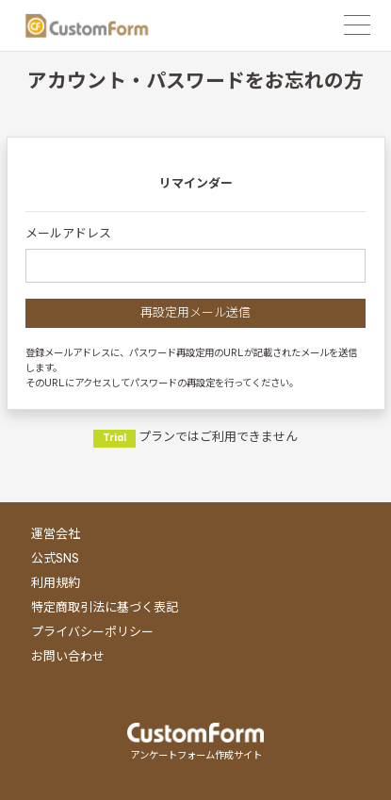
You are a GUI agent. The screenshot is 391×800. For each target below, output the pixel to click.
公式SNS (55, 557)
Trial (114, 438)
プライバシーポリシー (92, 631)
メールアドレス (68, 232)
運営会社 (55, 533)
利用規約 (55, 582)
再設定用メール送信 (195, 311)
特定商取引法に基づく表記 (104, 606)
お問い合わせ (68, 655)
